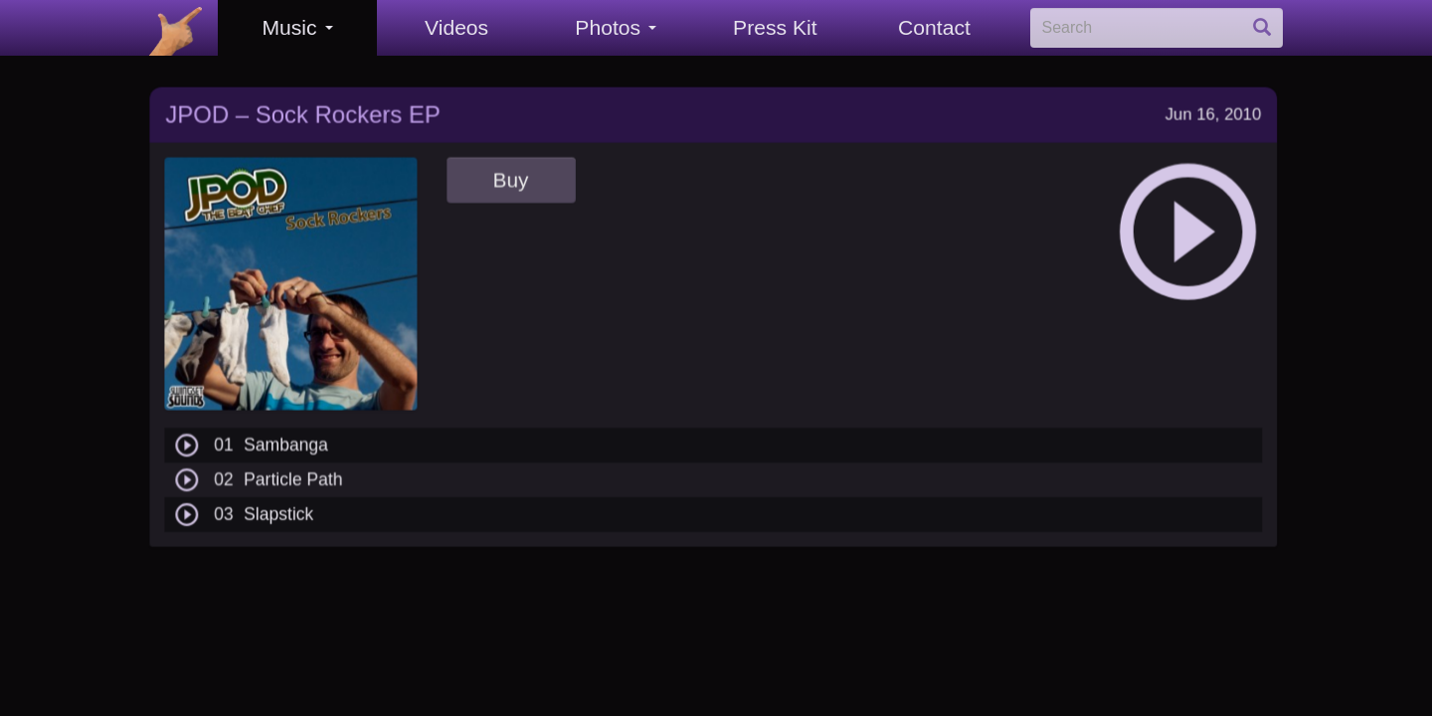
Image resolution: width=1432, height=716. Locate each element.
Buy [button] (509, 172)
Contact (934, 27)
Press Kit (774, 27)
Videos (456, 27)
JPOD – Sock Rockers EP (302, 108)
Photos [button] (615, 27)
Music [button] (297, 27)
